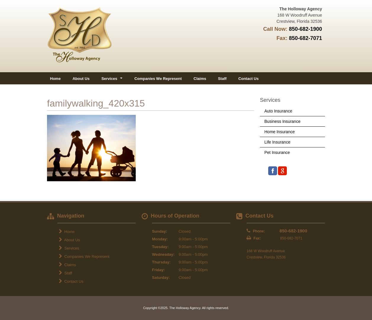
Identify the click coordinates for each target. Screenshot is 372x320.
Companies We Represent (158, 78)
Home (55, 78)
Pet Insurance (277, 152)
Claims (200, 78)
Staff (222, 78)
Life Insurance (277, 142)
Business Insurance (282, 121)
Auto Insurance (278, 111)
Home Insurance (279, 131)
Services (69, 248)
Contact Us (248, 78)
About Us (81, 78)
